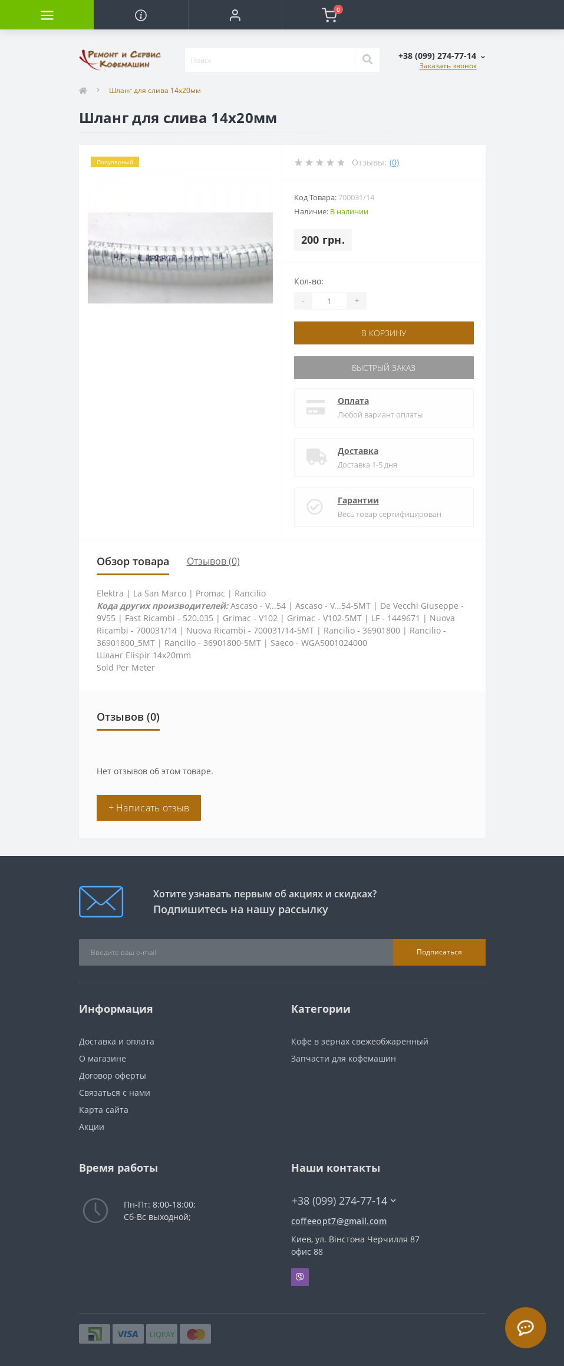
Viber (300, 1277)
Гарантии (358, 500)
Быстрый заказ (383, 367)
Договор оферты (112, 1075)
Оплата (353, 400)
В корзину (383, 333)
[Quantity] (329, 301)
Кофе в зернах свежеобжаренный (359, 1041)
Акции (91, 1126)
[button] (235, 14)
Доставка (358, 450)
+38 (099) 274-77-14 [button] (344, 1201)
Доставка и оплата (116, 1041)
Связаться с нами (114, 1092)
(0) (394, 162)
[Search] (367, 60)
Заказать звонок (448, 66)
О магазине (102, 1058)
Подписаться (439, 952)
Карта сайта (103, 1109)
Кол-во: (309, 281)
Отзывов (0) (213, 561)
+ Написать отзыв (149, 807)
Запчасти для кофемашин (343, 1058)
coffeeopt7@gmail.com (339, 1220)
